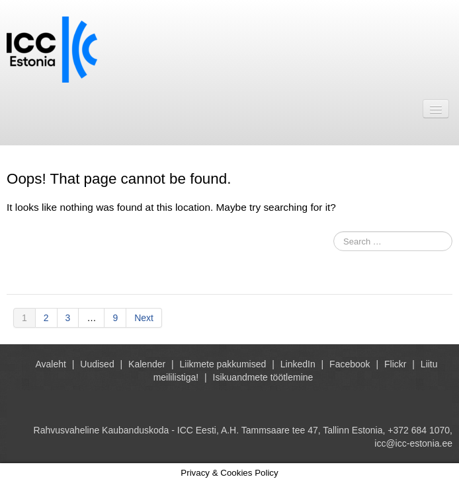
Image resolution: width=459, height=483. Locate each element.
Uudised (97, 364)
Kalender (146, 364)
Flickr (395, 364)
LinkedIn (297, 364)
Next (143, 318)
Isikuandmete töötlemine (263, 377)
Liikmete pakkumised (223, 364)
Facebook (349, 364)
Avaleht (50, 364)
